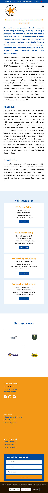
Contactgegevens (11, 423)
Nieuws (14, 1)
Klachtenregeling (10, 447)
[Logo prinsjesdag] (20, 10)
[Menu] (42, 6)
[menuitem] (8, 1)
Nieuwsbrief (29, 1)
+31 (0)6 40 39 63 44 (10, 389)
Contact (36, 1)
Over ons (8, 1)
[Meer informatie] (24, 221)
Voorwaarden (9, 444)
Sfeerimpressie (21, 1)
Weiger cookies (26, 489)
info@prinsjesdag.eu (10, 391)
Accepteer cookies (14, 489)
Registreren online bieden (13, 417)
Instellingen (35, 489)
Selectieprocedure (11, 420)
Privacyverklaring (10, 441)
